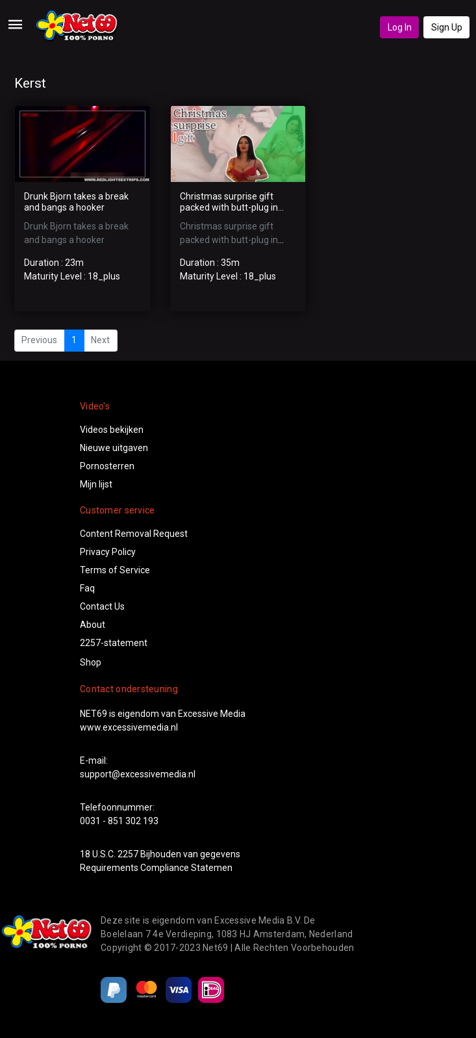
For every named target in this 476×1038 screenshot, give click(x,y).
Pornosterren (107, 466)
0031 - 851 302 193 (119, 821)
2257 (128, 854)
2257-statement (113, 643)
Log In (400, 27)
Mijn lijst (96, 484)
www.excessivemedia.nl (129, 727)
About (92, 624)
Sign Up (446, 27)
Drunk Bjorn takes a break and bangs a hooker (76, 202)
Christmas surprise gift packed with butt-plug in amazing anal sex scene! (230, 207)
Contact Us (102, 606)
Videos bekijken (112, 429)
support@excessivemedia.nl (137, 774)
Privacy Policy (108, 552)
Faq (87, 588)
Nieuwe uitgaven (114, 448)
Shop (90, 662)
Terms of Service (115, 570)
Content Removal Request (134, 533)
